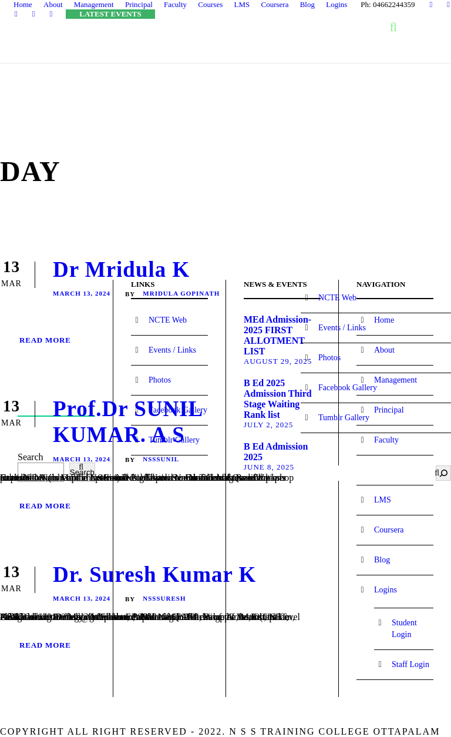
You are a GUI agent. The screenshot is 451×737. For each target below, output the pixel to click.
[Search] (443, 473)
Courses (210, 4)
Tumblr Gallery (343, 417)
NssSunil (161, 459)
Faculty (175, 4)
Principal (139, 4)
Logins (336, 4)
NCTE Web (337, 297)
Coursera (274, 4)
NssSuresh (164, 598)
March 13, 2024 (81, 293)
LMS (242, 4)
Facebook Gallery (347, 387)
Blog (307, 4)
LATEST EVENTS (110, 13)
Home (23, 4)
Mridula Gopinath (181, 293)
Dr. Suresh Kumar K (154, 574)
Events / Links (342, 327)
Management (94, 4)
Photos (329, 357)
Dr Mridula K (121, 269)
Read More (45, 340)
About (53, 4)
